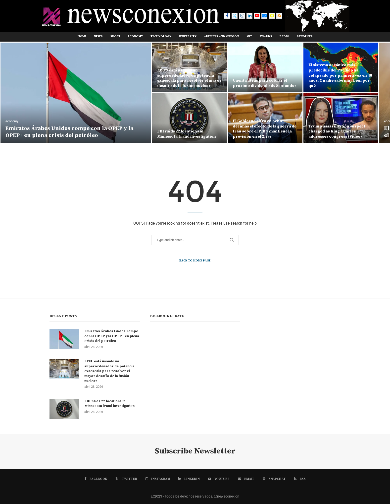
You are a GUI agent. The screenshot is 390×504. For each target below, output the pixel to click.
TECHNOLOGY (160, 36)
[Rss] (279, 16)
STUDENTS (305, 36)
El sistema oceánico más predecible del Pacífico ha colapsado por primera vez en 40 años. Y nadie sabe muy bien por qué (340, 75)
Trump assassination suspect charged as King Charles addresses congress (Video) (336, 131)
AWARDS (265, 36)
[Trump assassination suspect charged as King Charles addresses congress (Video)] (340, 118)
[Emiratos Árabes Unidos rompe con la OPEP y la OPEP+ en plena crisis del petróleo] (75, 93)
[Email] (264, 16)
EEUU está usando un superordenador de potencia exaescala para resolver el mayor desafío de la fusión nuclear (189, 78)
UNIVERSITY (187, 36)
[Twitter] (235, 16)
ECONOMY (135, 36)
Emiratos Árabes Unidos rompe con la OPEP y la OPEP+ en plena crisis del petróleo (69, 132)
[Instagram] (242, 16)
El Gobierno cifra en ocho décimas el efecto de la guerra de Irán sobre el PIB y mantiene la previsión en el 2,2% (264, 129)
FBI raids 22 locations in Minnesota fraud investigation (186, 134)
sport (115, 36)
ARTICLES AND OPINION (221, 36)
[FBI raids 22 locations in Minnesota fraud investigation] (189, 118)
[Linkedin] (249, 16)
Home (82, 36)
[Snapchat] (272, 16)
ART (249, 36)
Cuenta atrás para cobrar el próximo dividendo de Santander (265, 83)
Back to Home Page (195, 260)
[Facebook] (227, 16)
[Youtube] (257, 16)
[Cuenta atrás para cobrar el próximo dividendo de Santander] (265, 67)
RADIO (284, 36)
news (98, 36)
